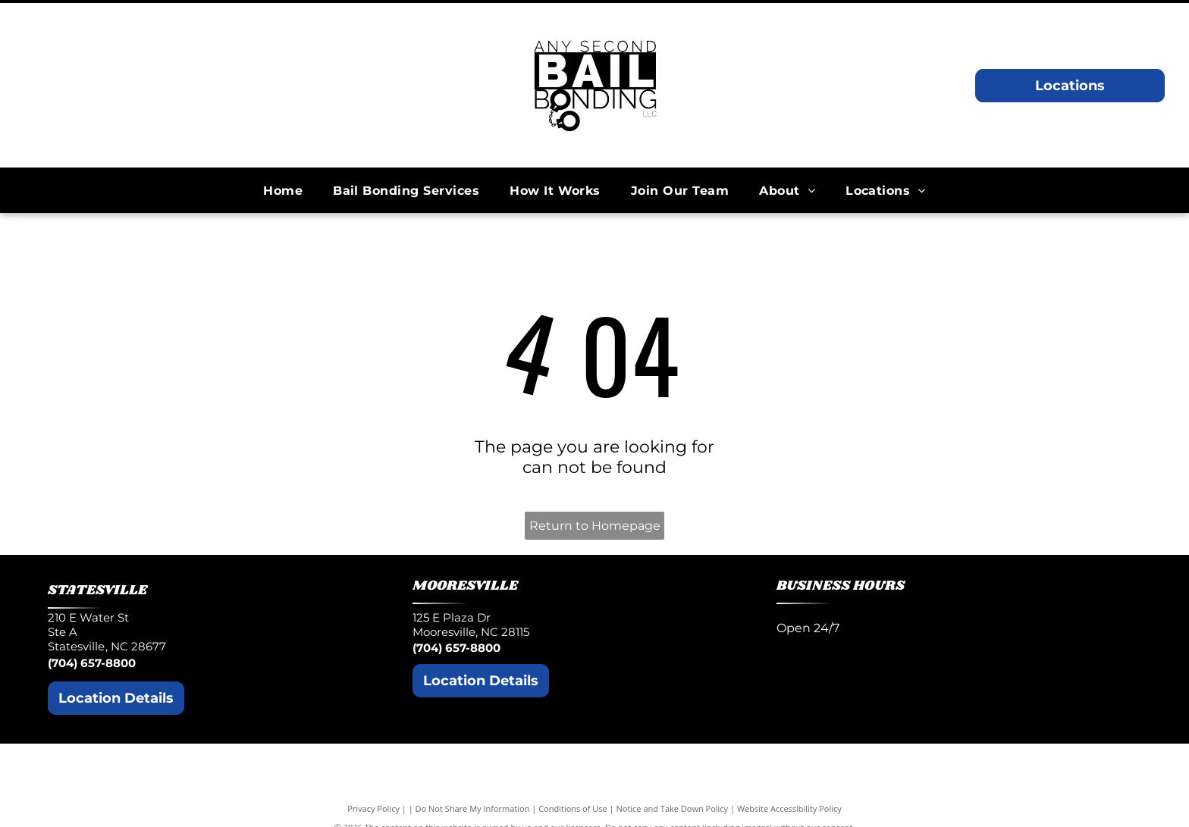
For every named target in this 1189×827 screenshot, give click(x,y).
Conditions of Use (572, 808)
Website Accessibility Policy (789, 808)
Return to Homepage (594, 525)
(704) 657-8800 (92, 663)
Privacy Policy (373, 808)
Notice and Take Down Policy (672, 808)
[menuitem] (283, 191)
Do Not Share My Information (473, 808)
